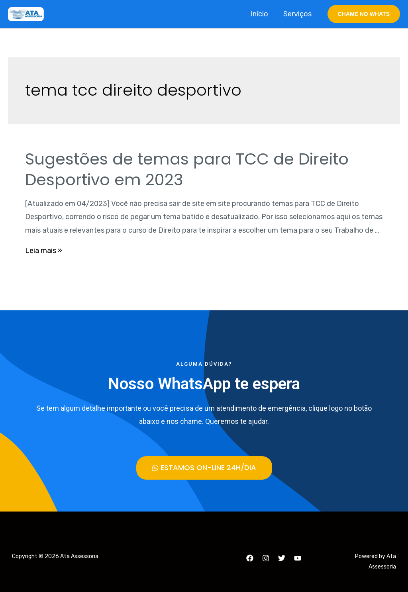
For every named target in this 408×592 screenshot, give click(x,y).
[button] (204, 468)
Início (261, 14)
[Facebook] (249, 558)
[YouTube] (297, 558)
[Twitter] (281, 558)
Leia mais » (43, 250)
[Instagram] (265, 558)
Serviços (298, 14)
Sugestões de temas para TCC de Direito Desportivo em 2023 (187, 169)
